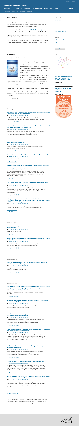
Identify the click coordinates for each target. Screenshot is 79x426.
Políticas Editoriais (37, 8)
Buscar (71, 8)
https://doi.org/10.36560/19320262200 (18, 229)
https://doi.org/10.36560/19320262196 (18, 169)
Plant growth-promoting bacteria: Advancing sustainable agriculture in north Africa (28, 154)
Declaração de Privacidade (26, 11)
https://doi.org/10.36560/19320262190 (18, 144)
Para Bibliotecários (59, 25)
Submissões (27, 8)
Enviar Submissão (60, 48)
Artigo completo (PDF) (14, 121)
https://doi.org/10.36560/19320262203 (18, 379)
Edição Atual (7, 8)
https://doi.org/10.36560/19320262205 (18, 303)
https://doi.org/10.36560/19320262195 (18, 156)
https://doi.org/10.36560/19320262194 (18, 332)
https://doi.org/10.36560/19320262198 (18, 203)
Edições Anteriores (17, 8)
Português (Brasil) (59, 39)
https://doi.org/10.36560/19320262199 (18, 265)
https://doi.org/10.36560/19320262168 (18, 349)
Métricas (7, 11)
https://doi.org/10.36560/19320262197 (18, 185)
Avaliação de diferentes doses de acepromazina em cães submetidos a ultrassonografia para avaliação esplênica (24, 314)
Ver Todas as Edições (11, 393)
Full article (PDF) (12, 137)
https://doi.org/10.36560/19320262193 (18, 363)
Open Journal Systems (60, 31)
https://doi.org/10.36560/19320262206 (18, 290)
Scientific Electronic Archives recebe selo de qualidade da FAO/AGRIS (63, 90)
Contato (56, 8)
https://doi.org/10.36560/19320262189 (18, 129)
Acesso (73, 1)
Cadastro (68, 1)
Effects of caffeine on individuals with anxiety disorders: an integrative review (26, 361)
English (56, 42)
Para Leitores (58, 20)
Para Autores (57, 22)
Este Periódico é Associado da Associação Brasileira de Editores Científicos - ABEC (63, 78)
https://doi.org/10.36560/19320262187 (18, 115)
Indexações (15, 11)
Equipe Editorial (48, 8)
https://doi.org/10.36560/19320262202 (18, 317)
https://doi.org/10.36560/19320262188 (18, 241)
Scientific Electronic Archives (16, 5)
